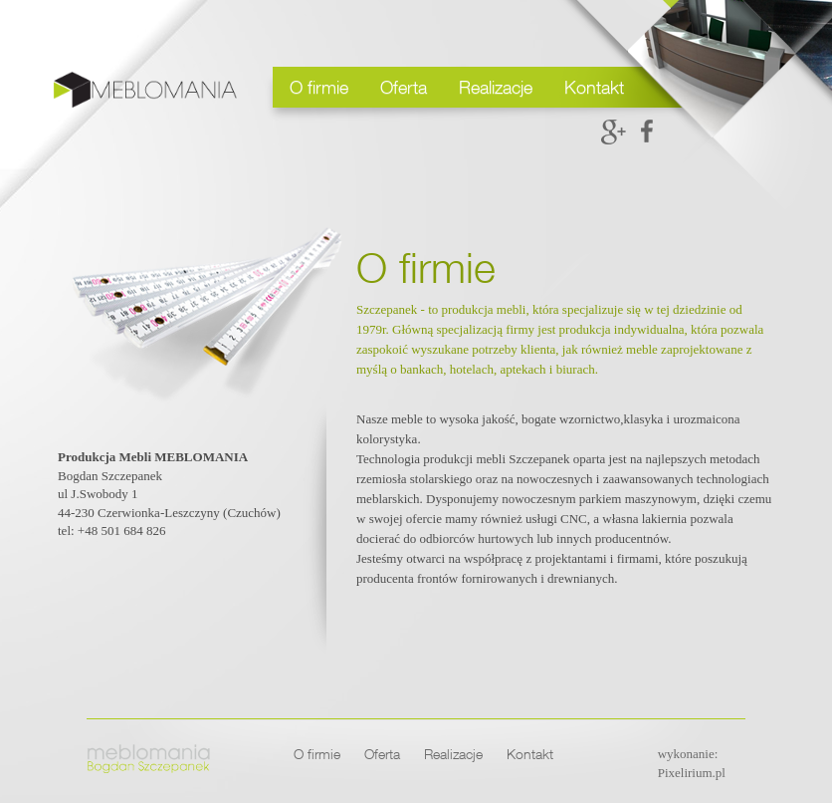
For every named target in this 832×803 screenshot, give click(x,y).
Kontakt (594, 87)
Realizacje (495, 87)
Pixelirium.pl (692, 772)
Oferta (403, 87)
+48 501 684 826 (122, 530)
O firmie (319, 87)
